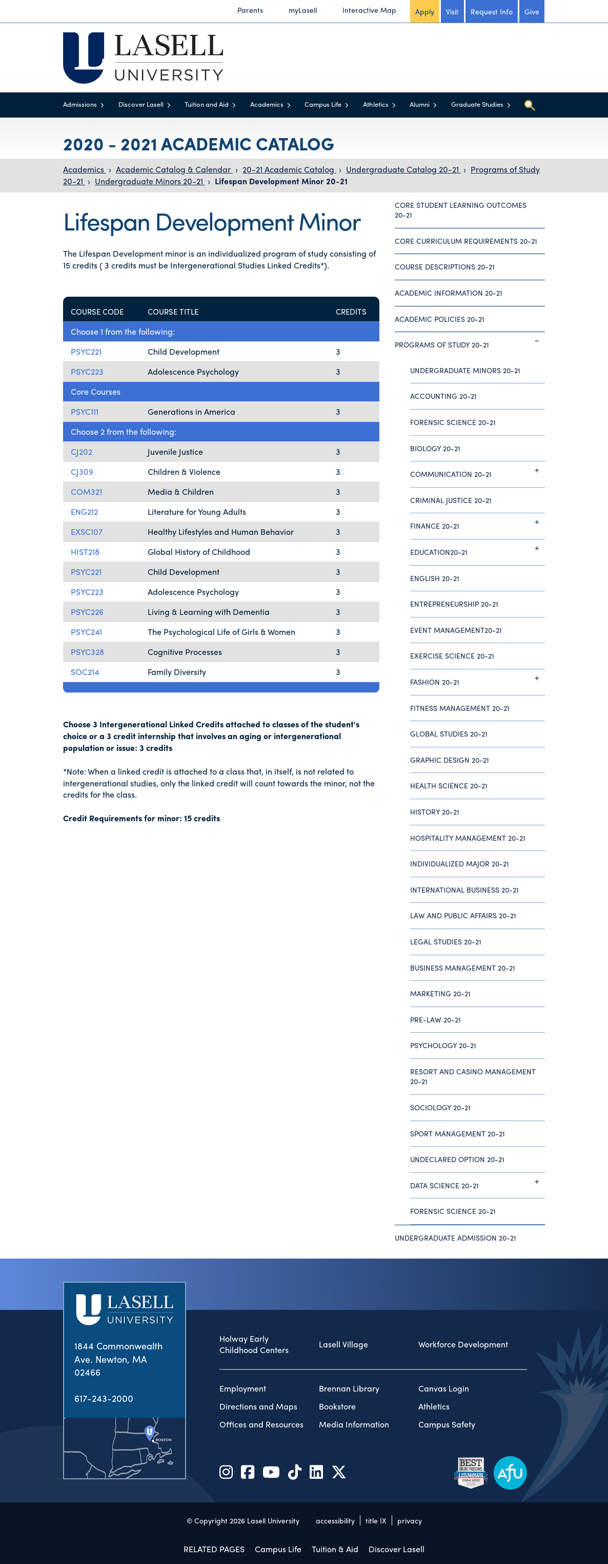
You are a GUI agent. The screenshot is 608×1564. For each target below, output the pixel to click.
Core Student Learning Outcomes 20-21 (460, 210)
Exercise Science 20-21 (452, 655)
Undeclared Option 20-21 (457, 1159)
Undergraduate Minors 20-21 (150, 181)
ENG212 (84, 511)
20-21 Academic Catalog (289, 169)
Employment (242, 1388)
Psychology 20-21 (443, 1045)
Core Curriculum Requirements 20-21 (466, 241)
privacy (409, 1520)
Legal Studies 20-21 (445, 941)
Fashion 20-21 (477, 678)
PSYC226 (87, 611)
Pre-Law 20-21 (435, 1019)
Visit (452, 11)
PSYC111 (84, 411)
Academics (266, 104)
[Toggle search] (529, 105)
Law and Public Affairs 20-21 (463, 915)
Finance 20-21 (477, 522)
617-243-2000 (103, 1398)
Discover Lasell (141, 104)
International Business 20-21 (464, 889)
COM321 (86, 491)
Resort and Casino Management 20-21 (473, 1076)
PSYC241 (86, 632)
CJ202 (81, 451)
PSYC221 (86, 351)
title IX (376, 1520)
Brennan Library (349, 1388)
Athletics (376, 104)
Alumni (420, 104)
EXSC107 (87, 531)
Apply (424, 11)
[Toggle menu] (102, 105)
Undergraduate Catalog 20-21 (403, 169)
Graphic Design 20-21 (449, 760)
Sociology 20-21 (440, 1107)
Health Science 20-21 (449, 785)
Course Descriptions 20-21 (445, 266)
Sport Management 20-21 (457, 1133)
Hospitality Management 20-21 (467, 838)
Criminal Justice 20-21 (451, 500)
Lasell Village (343, 1344)
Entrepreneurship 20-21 (454, 603)
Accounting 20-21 (443, 396)
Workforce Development (463, 1344)
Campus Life (323, 104)
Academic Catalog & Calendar (174, 169)
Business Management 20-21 (462, 967)
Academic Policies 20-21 (439, 319)
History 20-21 (434, 811)
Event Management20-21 (456, 630)
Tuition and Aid (207, 104)
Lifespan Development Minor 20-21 (281, 181)
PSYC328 (87, 652)
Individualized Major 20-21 (459, 863)
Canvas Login (443, 1388)
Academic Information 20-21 (448, 292)
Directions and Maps (258, 1406)
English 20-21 (434, 578)
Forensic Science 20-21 (453, 422)
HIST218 (85, 551)
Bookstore (337, 1406)
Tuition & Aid (335, 1549)
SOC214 (85, 672)
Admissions (80, 104)
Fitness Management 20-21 (460, 708)
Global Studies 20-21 (449, 733)
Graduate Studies (477, 104)
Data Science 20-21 (477, 1181)
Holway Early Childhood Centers (254, 1344)
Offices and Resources (261, 1424)
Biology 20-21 (435, 448)
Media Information (354, 1424)
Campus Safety (446, 1424)
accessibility (335, 1520)
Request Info (492, 11)
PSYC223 (87, 371)
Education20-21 (477, 548)
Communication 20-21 (477, 470)
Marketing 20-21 (440, 993)
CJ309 (82, 471)
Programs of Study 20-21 (470, 341)
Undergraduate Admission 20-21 (455, 1237)
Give (531, 11)
